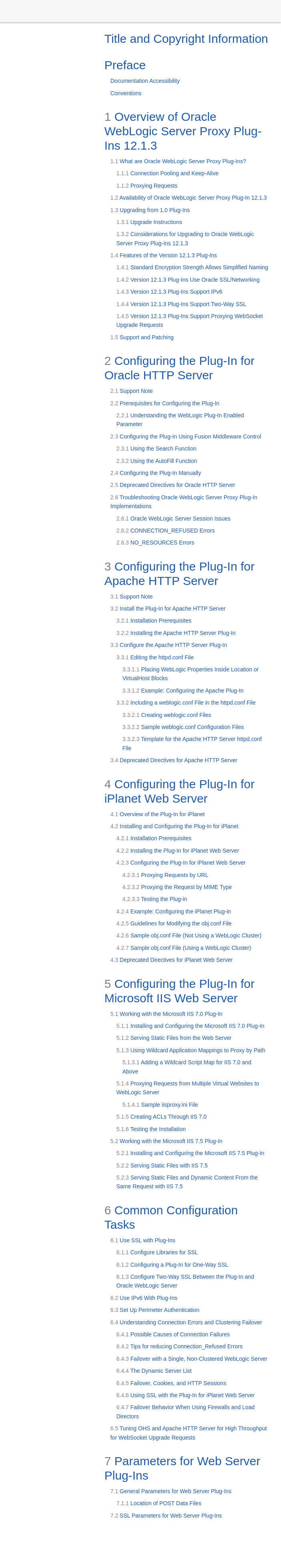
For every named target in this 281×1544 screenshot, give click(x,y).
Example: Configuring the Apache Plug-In (183, 690)
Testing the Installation (151, 1129)
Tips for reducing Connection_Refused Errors (179, 1346)
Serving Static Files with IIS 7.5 (162, 1165)
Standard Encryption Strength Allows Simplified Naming (192, 267)
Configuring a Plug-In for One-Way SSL (172, 1265)
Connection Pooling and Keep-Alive (167, 173)
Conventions (126, 93)
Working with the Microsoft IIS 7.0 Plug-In (166, 1014)
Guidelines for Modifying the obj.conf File (174, 923)
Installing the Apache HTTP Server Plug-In (176, 633)
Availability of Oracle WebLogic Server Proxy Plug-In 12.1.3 (188, 197)
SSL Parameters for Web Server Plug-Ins (166, 1515)
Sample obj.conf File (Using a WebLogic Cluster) (183, 948)
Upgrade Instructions (149, 222)
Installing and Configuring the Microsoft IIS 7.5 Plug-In (190, 1153)
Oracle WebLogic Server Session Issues (173, 518)
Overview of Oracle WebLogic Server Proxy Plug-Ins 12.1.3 (183, 131)
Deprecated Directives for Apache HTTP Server (173, 760)
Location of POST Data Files (158, 1503)
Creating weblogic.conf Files (166, 715)
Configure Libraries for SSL (157, 1252)
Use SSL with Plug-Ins (142, 1240)
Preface (125, 65)
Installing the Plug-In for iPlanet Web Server (177, 850)
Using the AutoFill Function (156, 461)
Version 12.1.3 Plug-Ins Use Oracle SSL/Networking (188, 279)
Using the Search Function (156, 448)
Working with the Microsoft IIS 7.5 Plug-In (166, 1141)
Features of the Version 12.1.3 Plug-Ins (163, 255)
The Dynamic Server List (154, 1371)
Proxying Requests (147, 185)
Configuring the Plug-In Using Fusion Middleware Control (185, 436)
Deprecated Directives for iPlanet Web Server (171, 960)
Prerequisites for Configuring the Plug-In (164, 403)
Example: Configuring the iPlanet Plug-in (173, 911)
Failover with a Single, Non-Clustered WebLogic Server (191, 1359)
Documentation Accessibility (145, 81)
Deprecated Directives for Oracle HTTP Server (172, 485)
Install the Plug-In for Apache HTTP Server (168, 608)
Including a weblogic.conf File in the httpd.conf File (186, 702)
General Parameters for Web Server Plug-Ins (170, 1491)
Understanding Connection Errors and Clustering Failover (186, 1322)
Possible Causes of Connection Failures (173, 1334)
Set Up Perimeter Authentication (155, 1310)
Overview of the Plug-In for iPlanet (157, 814)
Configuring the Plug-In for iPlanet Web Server (181, 862)
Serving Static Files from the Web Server (174, 1038)
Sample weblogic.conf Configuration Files (183, 727)
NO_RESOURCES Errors (155, 542)
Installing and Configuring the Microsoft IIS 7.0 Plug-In (190, 1026)
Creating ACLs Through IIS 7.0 (161, 1116)
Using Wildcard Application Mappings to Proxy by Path (190, 1050)
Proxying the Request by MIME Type (177, 887)
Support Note (131, 391)
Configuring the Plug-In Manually (155, 473)
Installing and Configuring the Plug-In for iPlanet (174, 826)
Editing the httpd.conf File (155, 657)
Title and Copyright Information (186, 38)
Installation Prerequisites (154, 620)
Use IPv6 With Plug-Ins (143, 1298)
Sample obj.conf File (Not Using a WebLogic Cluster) (188, 935)
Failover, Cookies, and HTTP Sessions (171, 1383)
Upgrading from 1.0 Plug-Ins (150, 210)
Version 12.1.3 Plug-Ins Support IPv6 (169, 291)
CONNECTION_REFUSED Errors (165, 530)
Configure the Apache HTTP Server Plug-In (168, 645)
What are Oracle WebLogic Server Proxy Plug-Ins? (178, 161)
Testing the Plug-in (154, 899)
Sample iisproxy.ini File (160, 1104)
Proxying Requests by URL (165, 875)
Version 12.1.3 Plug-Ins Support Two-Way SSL (181, 304)
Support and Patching (142, 337)
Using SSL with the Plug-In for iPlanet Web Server (185, 1395)
